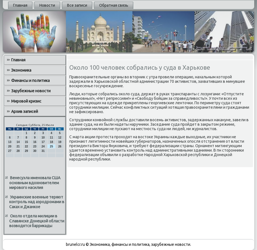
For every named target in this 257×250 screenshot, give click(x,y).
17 (43, 142)
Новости (47, 5)
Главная (20, 5)
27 (9, 150)
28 (18, 150)
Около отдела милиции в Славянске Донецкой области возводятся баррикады (36, 221)
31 (43, 150)
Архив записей (24, 111)
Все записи (77, 5)
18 (51, 142)
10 (43, 137)
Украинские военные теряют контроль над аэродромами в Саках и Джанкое (36, 202)
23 (34, 146)
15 (26, 142)
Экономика (21, 70)
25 (51, 146)
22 (26, 146)
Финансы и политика (30, 80)
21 (18, 146)
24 (43, 146)
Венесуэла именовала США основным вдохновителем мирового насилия (34, 183)
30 (34, 150)
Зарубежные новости (31, 91)
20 (9, 146)
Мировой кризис (26, 101)
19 (59, 142)
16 (34, 142)
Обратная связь (113, 5)
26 (59, 146)
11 (51, 137)
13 (9, 142)
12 (59, 137)
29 (26, 150)
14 (18, 142)
